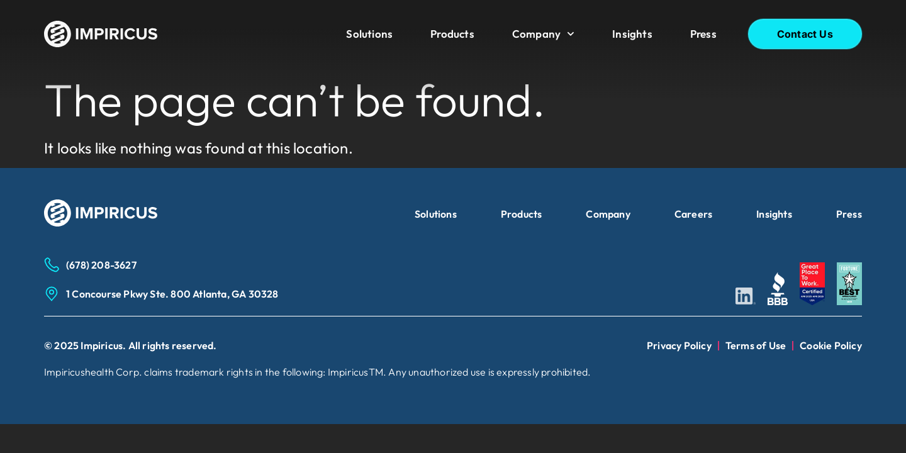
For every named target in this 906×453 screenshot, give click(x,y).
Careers (693, 214)
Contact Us (805, 34)
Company (543, 34)
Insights (632, 33)
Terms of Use (755, 345)
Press (703, 33)
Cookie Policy (831, 345)
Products (452, 33)
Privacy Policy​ (679, 345)
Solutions (369, 33)
